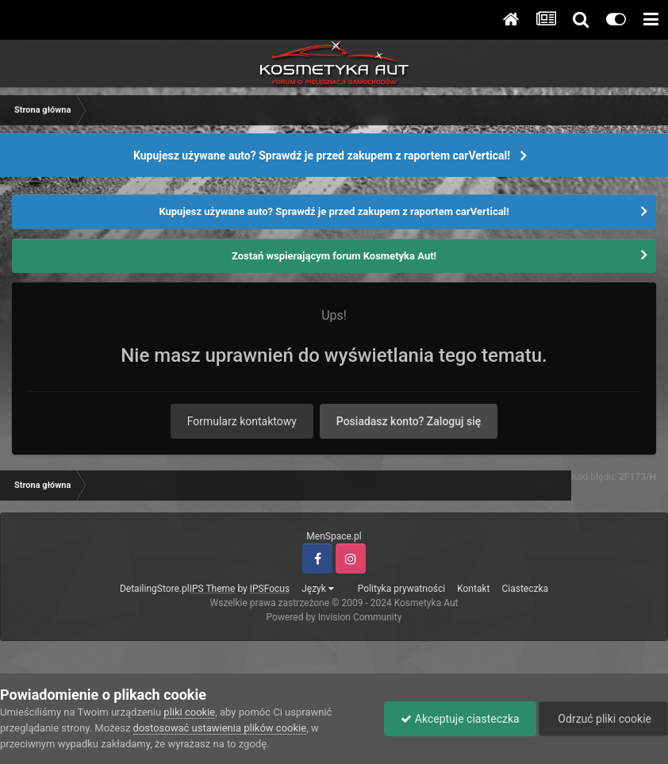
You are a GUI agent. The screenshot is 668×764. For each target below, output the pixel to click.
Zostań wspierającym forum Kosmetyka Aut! (334, 256)
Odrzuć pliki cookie (603, 718)
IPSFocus (270, 588)
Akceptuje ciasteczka (460, 718)
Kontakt (473, 588)
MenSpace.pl (333, 536)
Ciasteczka (524, 588)
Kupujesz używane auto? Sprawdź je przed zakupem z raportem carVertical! (321, 155)
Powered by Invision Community (334, 617)
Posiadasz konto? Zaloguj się (409, 421)
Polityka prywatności (401, 588)
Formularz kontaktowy (242, 421)
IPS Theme (213, 588)
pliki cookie (189, 712)
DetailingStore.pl (155, 588)
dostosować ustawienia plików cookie (220, 728)
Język (317, 588)
